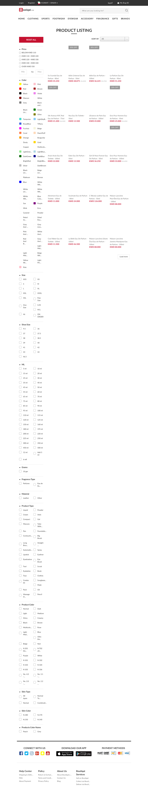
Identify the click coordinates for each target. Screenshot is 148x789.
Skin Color (26, 711)
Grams (24, 467)
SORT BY (95, 39)
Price (24, 49)
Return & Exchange (45, 775)
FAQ (21, 778)
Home (21, 19)
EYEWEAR (73, 19)
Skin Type (26, 692)
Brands (125, 19)
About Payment (25, 781)
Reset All (31, 40)
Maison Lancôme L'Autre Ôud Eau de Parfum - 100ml (98, 241)
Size (23, 275)
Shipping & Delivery (26, 775)
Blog (59, 781)
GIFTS (115, 19)
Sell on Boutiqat (82, 778)
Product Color (28, 605)
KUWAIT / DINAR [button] (47, 3)
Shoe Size (26, 325)
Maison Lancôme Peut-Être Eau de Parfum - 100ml (119, 198)
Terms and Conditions (46, 778)
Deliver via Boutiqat (83, 784)
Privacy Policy (43, 781)
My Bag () (123, 3)
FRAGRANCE (102, 19)
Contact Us (61, 778)
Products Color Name (31, 728)
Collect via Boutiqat (83, 781)
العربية (110, 2)
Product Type (28, 506)
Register (31, 3)
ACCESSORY (87, 19)
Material (25, 494)
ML (23, 365)
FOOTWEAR (59, 19)
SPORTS (45, 19)
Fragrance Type (28, 479)
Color (24, 80)
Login (21, 3)
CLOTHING (33, 19)
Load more (124, 257)
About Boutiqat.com (65, 775)
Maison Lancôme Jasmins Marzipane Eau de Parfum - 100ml (118, 241)
